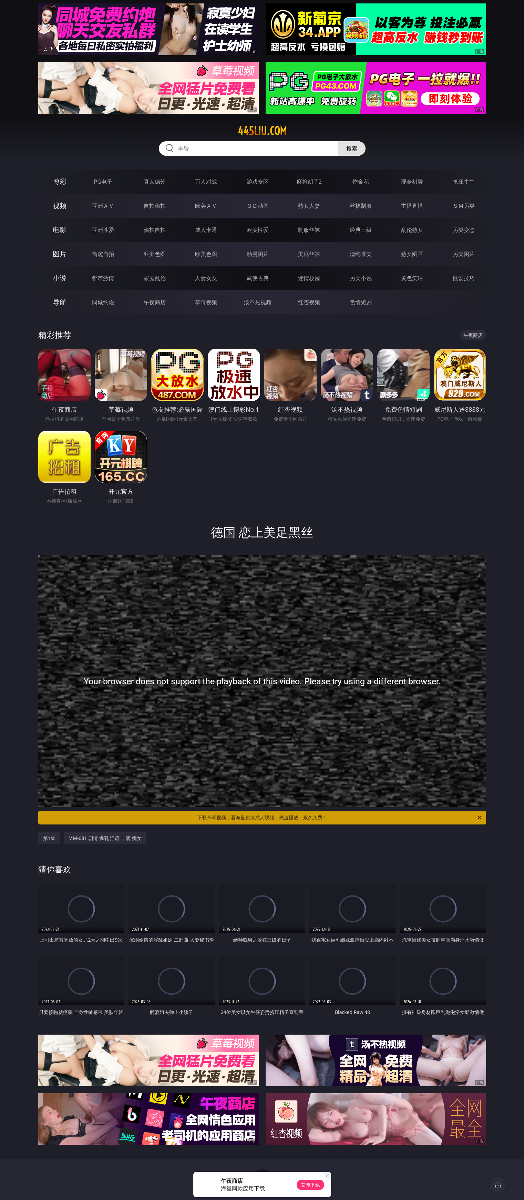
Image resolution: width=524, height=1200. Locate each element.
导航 (59, 302)
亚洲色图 (155, 254)
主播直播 (412, 205)
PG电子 (103, 181)
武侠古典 (258, 278)
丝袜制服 (361, 205)
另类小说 (361, 278)
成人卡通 (206, 230)
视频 (59, 205)
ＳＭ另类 (464, 205)
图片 (59, 253)
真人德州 (155, 181)
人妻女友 (206, 278)
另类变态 (464, 230)
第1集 (49, 838)
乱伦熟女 (412, 230)
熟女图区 (412, 254)
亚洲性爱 (103, 230)
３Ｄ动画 (258, 205)
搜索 (351, 148)
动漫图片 (258, 254)
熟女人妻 (309, 205)
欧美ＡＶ (206, 205)
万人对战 (206, 181)
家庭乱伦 (155, 278)
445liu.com (262, 131)
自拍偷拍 (155, 205)
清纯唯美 (361, 254)
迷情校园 (309, 278)
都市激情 (103, 278)
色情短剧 (361, 302)
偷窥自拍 (103, 254)
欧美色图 (206, 254)
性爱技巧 (464, 278)
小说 (59, 278)
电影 (59, 229)
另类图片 (464, 254)
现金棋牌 (412, 181)
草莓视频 (206, 302)
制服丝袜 (309, 230)
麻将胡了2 (309, 181)
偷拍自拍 (155, 230)
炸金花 (360, 181)
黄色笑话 (412, 278)
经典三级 (361, 230)
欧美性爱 (258, 230)
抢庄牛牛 (464, 181)
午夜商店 (155, 302)
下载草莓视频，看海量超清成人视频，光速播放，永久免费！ (340, 817)
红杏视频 (309, 302)
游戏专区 (258, 181)
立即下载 (310, 1184)
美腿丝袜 (309, 254)
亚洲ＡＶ (103, 205)
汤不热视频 (257, 302)
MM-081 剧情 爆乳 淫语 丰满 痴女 (105, 838)
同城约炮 (103, 302)
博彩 (59, 181)
